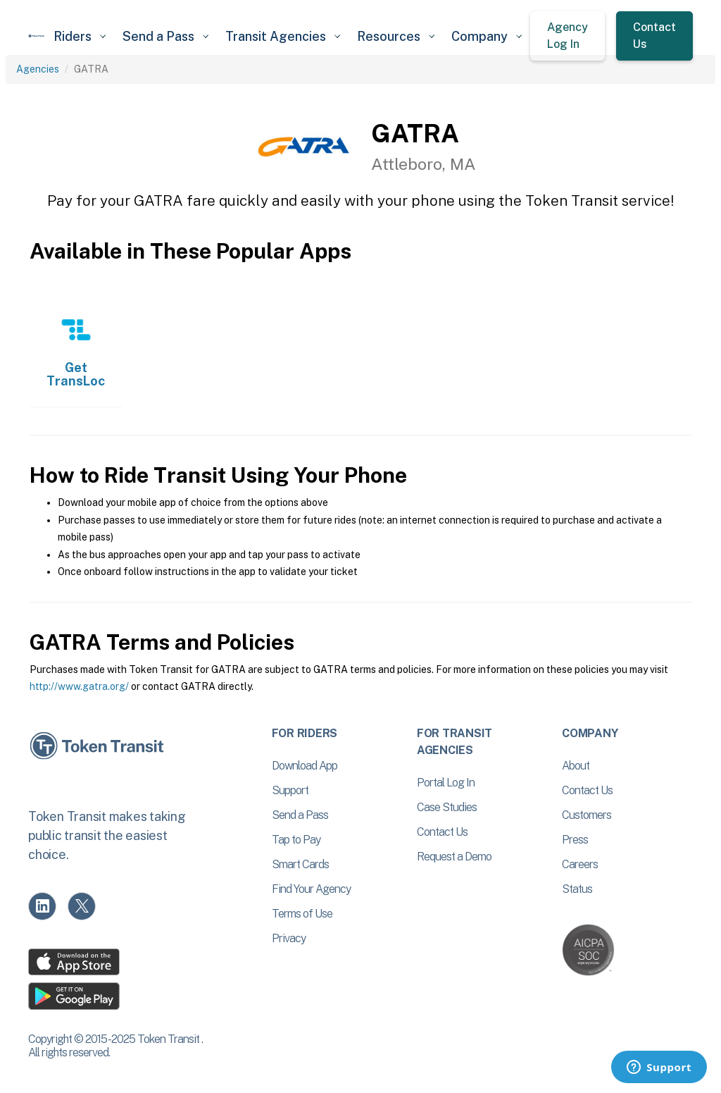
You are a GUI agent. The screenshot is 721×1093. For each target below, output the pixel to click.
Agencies (37, 69)
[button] (79, 36)
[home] (36, 36)
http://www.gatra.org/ (79, 686)
